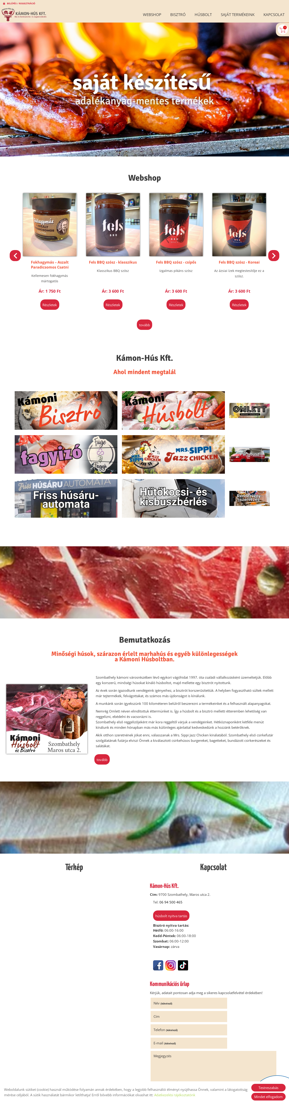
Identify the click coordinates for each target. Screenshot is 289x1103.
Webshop (152, 14)
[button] (272, 254)
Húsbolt (203, 14)
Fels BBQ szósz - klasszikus (175, 258)
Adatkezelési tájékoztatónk (174, 1095)
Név (164, 952)
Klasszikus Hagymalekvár (52, 258)
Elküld (158, 1048)
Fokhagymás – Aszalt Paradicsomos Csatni (114, 261)
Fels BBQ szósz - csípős (237, 258)
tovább (144, 320)
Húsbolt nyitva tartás (169, 866)
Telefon (167, 966)
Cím (220, 952)
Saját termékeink (237, 14)
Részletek (52, 301)
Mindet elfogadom (268, 1096)
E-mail (228, 966)
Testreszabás (268, 1087)
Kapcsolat (273, 14)
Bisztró (178, 14)
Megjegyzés (164, 979)
